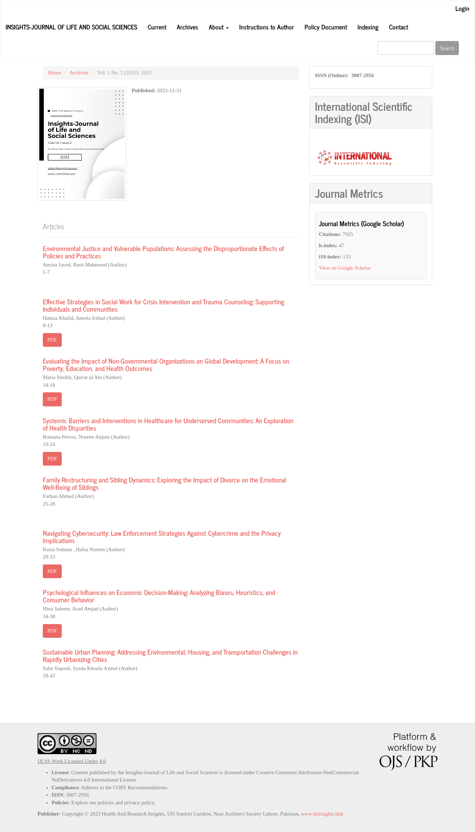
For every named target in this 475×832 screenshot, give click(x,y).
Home (54, 72)
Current (157, 26)
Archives (187, 26)
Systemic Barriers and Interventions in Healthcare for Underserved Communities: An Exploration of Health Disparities (168, 424)
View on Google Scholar (345, 268)
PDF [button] (52, 340)
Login (462, 8)
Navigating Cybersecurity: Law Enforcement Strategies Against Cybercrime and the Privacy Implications (162, 536)
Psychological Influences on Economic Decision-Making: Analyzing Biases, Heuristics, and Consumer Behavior (159, 596)
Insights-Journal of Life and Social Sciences (71, 26)
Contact (398, 26)
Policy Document (326, 26)
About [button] (219, 26)
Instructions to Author (266, 26)
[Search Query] (405, 48)
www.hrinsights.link (322, 814)
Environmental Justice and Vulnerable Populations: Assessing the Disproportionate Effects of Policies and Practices (163, 252)
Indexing (368, 26)
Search (447, 47)
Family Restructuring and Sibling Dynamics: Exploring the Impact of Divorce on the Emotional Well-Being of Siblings (164, 483)
